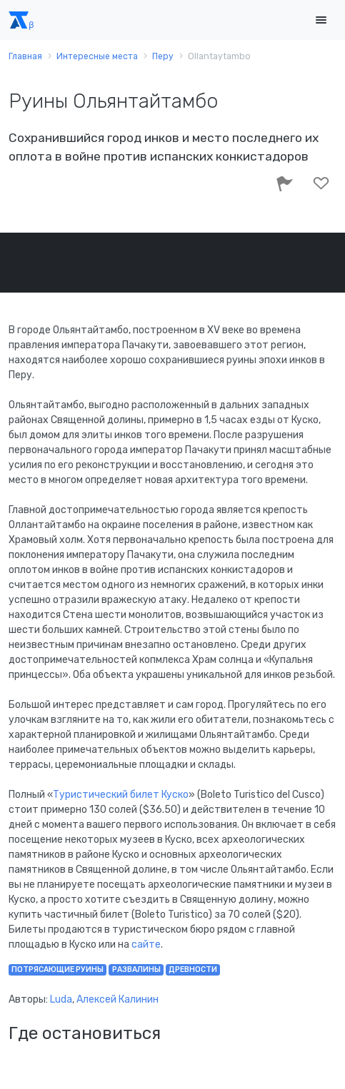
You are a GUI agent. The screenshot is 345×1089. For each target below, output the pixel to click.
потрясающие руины (57, 969)
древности (193, 969)
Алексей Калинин (117, 999)
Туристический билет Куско (121, 795)
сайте (146, 944)
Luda (61, 999)
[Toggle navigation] (320, 20)
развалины (136, 969)
